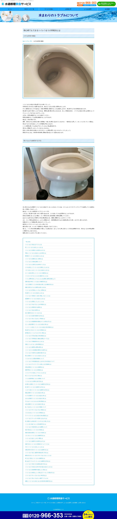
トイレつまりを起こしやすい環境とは (34, 438)
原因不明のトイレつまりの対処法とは (34, 370)
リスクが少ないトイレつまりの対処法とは (35, 412)
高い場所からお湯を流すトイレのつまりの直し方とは (37, 421)
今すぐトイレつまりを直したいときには (34, 447)
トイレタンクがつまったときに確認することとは (36, 275)
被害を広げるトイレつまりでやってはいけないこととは (38, 455)
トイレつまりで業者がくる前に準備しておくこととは (37, 295)
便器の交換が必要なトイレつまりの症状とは (35, 432)
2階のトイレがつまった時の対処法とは (34, 344)
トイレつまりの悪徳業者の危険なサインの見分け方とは (38, 321)
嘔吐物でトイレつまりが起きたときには (34, 256)
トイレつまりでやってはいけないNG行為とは (36, 475)
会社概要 (74, 502)
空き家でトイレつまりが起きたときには (34, 293)
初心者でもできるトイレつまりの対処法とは (35, 330)
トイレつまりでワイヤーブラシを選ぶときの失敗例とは (38, 364)
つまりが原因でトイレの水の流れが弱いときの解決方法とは (39, 284)
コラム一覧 (29, 41)
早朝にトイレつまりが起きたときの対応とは (35, 253)
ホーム (33, 502)
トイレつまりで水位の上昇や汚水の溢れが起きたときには (38, 466)
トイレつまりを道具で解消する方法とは (34, 315)
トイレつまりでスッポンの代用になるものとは (36, 418)
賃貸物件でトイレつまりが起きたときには (35, 298)
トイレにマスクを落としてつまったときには (35, 372)
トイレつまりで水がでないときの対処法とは (35, 304)
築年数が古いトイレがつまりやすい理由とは (35, 332)
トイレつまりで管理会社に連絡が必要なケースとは (37, 338)
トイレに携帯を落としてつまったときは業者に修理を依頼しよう (40, 278)
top (23, 41)
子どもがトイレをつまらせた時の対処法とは (35, 401)
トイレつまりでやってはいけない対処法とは (35, 409)
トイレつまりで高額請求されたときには (34, 341)
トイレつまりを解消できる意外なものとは (35, 441)
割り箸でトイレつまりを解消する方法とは (35, 387)
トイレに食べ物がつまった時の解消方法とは (35, 424)
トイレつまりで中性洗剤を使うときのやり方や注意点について (39, 361)
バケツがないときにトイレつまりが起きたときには (37, 270)
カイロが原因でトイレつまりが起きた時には (35, 395)
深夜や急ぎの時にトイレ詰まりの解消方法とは (36, 281)
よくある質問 (67, 502)
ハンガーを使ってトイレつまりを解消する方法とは (37, 390)
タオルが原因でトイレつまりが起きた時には (35, 398)
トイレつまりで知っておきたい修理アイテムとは (36, 478)
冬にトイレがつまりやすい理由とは (33, 375)
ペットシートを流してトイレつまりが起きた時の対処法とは (39, 327)
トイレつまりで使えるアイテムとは (33, 244)
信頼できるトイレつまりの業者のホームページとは (37, 444)
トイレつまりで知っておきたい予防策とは (35, 318)
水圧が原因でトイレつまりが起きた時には (35, 404)
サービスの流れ (51, 502)
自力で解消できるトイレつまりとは (33, 313)
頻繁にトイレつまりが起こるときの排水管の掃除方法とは (38, 481)
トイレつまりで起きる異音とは (32, 310)
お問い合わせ (82, 502)
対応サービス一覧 (41, 502)
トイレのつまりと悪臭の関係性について (34, 358)
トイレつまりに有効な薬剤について (33, 261)
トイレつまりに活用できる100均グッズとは (35, 264)
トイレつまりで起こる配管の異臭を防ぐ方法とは (36, 452)
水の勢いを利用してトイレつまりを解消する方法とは (37, 384)
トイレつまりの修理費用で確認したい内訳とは (36, 469)
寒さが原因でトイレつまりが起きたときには (35, 355)
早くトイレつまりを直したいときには (34, 247)
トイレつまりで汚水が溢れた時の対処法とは (35, 335)
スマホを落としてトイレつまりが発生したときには (37, 267)
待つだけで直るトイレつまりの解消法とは (35, 458)
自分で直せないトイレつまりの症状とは (34, 429)
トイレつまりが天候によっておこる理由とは (35, 290)
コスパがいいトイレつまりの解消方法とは (35, 435)
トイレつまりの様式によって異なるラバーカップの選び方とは (39, 472)
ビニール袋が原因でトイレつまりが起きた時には (36, 324)
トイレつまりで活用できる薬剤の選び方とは (35, 352)
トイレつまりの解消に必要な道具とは (34, 347)
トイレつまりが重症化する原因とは (33, 307)
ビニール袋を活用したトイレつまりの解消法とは (36, 273)
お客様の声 (60, 502)
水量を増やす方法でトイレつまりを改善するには (36, 449)
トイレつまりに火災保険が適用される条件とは (36, 350)
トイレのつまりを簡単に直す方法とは (34, 381)
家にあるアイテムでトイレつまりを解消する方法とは (37, 461)
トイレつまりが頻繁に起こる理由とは (34, 258)
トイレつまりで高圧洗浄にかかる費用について (36, 427)
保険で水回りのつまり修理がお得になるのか (35, 287)
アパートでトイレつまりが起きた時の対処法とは (36, 415)
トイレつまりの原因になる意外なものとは (35, 250)
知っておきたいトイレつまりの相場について (35, 407)
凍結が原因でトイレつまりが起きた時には (35, 392)
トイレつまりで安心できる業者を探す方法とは (36, 464)
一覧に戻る (27, 241)
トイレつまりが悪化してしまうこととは (34, 301)
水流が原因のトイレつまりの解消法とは (34, 367)
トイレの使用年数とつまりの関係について (35, 378)
